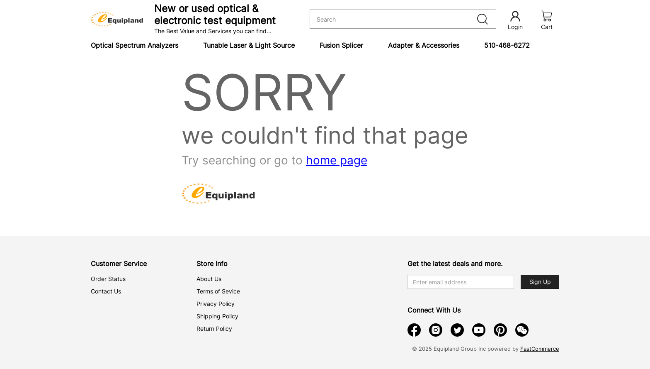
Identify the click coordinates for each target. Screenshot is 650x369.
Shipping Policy (217, 316)
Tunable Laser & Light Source (249, 45)
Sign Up (540, 281)
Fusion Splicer (341, 45)
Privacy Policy (215, 303)
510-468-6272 (507, 45)
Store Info (212, 263)
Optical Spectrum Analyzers (134, 45)
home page (336, 160)
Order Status (108, 278)
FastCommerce (539, 348)
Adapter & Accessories (423, 45)
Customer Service (119, 263)
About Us (208, 278)
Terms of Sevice (218, 291)
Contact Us (106, 291)
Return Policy (214, 328)
